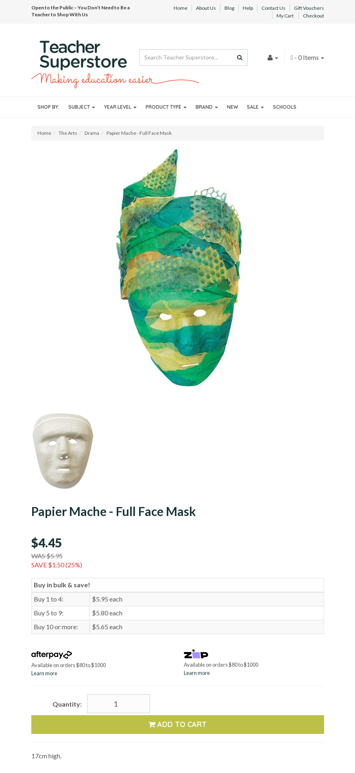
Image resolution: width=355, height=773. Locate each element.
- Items (307, 57)
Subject (81, 107)
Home (180, 8)
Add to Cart (177, 724)
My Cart (285, 16)
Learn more (44, 673)
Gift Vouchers (309, 8)
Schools (284, 107)
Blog (229, 8)
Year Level (120, 107)
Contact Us (273, 8)
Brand (207, 107)
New (232, 107)
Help (248, 8)
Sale (255, 107)
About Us (206, 8)
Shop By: (48, 107)
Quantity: (67, 704)
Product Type (166, 107)
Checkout (313, 16)
